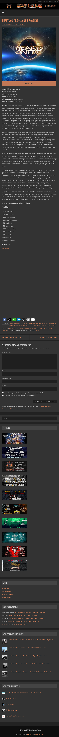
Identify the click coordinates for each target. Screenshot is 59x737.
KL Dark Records (11, 698)
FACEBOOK (5, 249)
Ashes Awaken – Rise (20, 625)
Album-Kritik (13, 323)
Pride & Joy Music (38, 328)
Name (4, 371)
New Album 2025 (13, 328)
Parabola (30, 734)
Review (46, 328)
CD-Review (45, 323)
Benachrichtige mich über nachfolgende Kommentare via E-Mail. (24, 393)
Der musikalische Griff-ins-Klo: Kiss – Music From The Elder (26, 618)
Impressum (36, 1)
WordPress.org (6, 597)
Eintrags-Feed (6, 591)
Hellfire (11, 325)
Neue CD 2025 (32, 325)
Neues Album (40, 325)
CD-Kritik (38, 323)
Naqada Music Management (15, 716)
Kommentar (6, 352)
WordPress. (39, 734)
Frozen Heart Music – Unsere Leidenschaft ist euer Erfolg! (24, 692)
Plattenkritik (29, 328)
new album (5, 328)
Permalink (35, 330)
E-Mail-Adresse (6, 378)
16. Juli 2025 (7, 24)
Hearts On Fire (52, 323)
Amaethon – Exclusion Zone (11, 337)
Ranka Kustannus (11, 710)
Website (4, 386)
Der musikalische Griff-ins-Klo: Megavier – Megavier (30, 612)
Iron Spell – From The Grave (48, 337)
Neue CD (25, 325)
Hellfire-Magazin (18, 325)
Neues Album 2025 (50, 325)
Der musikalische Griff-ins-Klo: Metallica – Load (22, 615)
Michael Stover (6, 625)
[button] (4, 319)
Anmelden (5, 588)
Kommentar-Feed (7, 594)
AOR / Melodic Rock (22, 323)
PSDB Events (10, 704)
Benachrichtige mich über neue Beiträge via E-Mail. (20, 396)
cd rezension (32, 323)
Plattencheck (19, 24)
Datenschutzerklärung (50, 1)
